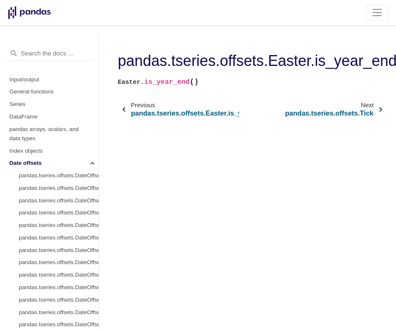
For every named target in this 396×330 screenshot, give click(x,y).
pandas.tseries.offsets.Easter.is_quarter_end (59, 81)
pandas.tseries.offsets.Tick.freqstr (59, 144)
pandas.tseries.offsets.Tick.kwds (59, 156)
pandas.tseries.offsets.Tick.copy (59, 230)
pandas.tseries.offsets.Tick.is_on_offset (59, 280)
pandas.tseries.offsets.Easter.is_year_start (59, 94)
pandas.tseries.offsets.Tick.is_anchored (59, 268)
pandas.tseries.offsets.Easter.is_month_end (59, 56)
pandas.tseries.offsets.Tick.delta (59, 131)
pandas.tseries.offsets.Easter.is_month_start (59, 44)
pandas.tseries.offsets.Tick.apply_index (59, 317)
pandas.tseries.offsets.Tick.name (59, 168)
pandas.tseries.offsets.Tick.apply (59, 305)
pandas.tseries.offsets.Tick (52, 119)
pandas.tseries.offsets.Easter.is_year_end (59, 106)
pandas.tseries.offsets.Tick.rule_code (59, 205)
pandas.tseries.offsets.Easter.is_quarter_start (59, 69)
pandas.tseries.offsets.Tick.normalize (59, 193)
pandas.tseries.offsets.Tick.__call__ (59, 293)
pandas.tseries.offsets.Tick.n (54, 218)
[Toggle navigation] (377, 12)
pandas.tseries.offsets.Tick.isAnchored (59, 243)
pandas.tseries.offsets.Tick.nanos (59, 181)
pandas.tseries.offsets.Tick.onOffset (59, 255)
